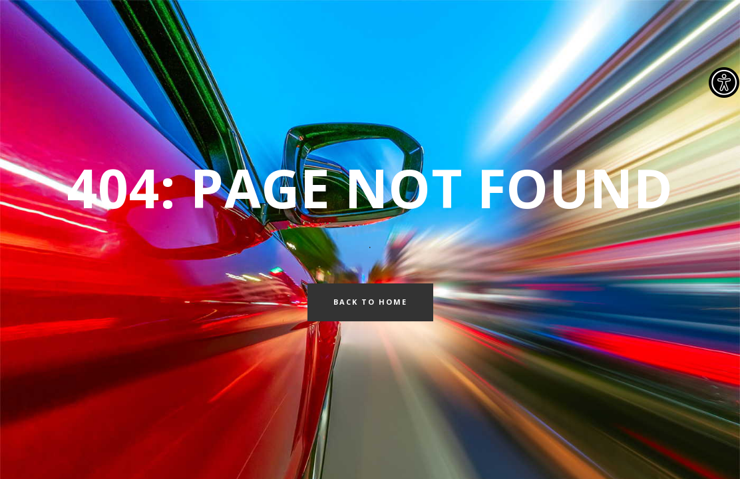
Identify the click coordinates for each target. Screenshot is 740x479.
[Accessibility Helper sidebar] (724, 82)
